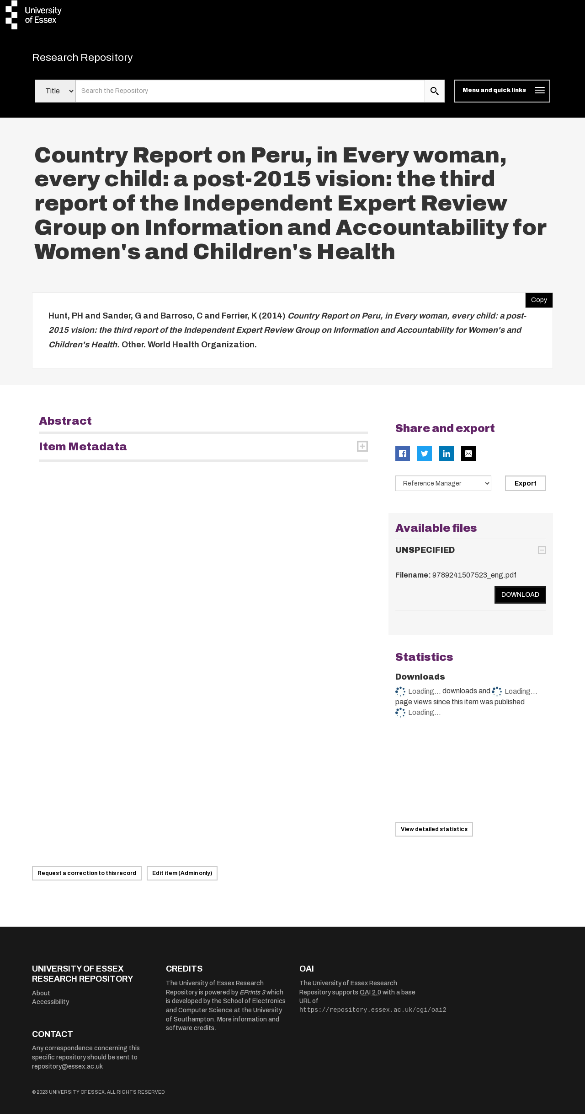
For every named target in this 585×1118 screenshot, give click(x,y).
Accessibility (50, 1006)
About (41, 997)
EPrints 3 (252, 996)
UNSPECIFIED (425, 554)
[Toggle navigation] (502, 95)
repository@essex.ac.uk (67, 1070)
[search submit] (435, 95)
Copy (536, 301)
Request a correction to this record (86, 877)
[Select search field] (55, 95)
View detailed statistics (434, 833)
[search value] (250, 95)
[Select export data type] (443, 487)
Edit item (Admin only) (182, 877)
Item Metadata (83, 451)
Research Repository (96, 59)
